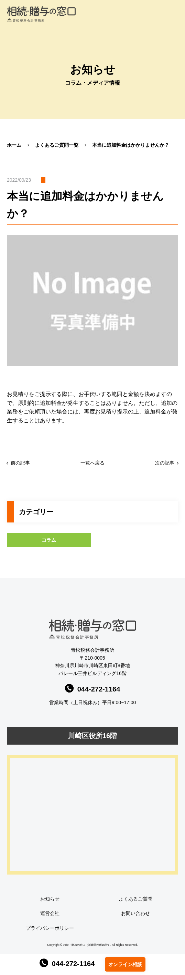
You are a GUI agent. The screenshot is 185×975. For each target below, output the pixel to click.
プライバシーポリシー (50, 928)
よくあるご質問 (135, 899)
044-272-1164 (67, 963)
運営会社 (49, 913)
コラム (49, 540)
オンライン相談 (125, 964)
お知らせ (49, 899)
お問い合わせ (135, 913)
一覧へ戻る (92, 463)
